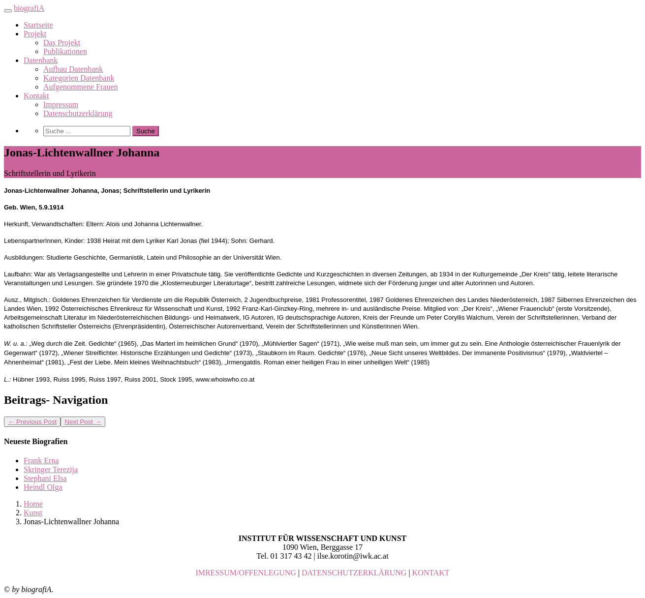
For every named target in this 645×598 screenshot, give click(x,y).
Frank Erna (41, 460)
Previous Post (32, 421)
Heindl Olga (43, 487)
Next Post (82, 421)
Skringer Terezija (51, 469)
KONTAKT (431, 572)
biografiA (29, 8)
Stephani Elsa (45, 478)
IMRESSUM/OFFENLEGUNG (245, 572)
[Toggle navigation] (8, 10)
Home (33, 504)
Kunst (33, 512)
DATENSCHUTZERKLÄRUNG (354, 572)
